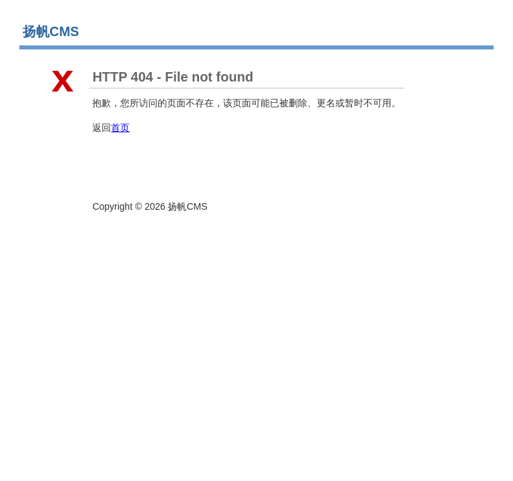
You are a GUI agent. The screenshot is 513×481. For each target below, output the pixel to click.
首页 (120, 127)
